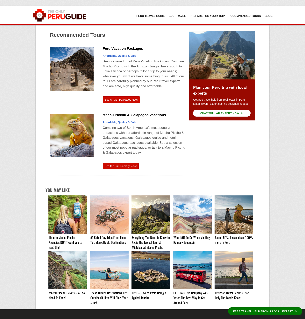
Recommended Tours (245, 15)
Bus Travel (177, 15)
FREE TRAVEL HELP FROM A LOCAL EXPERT (265, 311)
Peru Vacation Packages (123, 49)
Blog (269, 15)
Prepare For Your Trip (207, 15)
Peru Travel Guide (150, 15)
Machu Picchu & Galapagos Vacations (134, 115)
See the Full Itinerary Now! (121, 166)
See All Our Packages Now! (121, 99)
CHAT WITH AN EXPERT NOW (221, 113)
